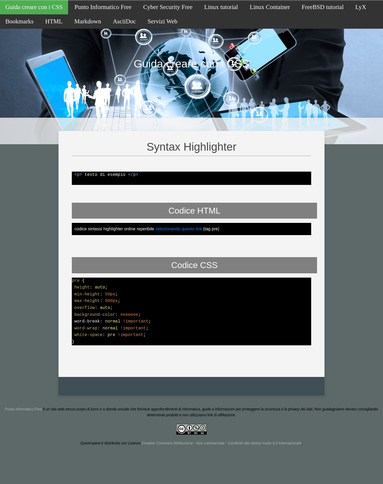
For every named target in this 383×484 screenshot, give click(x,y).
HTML (54, 21)
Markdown (87, 21)
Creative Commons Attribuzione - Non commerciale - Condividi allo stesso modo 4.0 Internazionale (221, 460)
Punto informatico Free (23, 426)
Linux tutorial (221, 7)
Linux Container (270, 7)
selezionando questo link (178, 246)
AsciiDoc (124, 21)
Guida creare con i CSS (34, 7)
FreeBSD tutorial (323, 7)
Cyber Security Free (168, 7)
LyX (360, 7)
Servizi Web (162, 21)
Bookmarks (19, 21)
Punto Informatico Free (103, 7)
